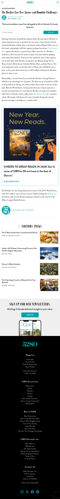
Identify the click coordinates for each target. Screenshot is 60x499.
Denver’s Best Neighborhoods (30, 421)
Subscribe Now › (12, 181)
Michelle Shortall (9, 267)
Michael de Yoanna (15, 17)
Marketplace (30, 403)
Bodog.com (52, 194)
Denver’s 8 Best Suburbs (11, 264)
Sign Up (51, 32)
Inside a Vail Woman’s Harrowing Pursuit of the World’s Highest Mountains (19, 249)
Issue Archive (30, 362)
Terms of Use (30, 456)
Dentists (30, 391)
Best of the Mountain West (30, 418)
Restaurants (30, 386)
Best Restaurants (30, 416)
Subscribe (30, 359)
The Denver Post (39, 94)
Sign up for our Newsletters (30, 451)
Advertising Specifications (30, 454)
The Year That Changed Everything (30, 431)
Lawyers (30, 396)
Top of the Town (30, 429)
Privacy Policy (30, 459)
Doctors (30, 393)
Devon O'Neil (7, 254)
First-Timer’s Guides (30, 423)
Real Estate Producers (30, 398)
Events (30, 388)
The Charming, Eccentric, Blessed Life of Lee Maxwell (19, 281)
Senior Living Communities (30, 401)
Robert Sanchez (8, 285)
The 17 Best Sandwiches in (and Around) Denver (20, 232)
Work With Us (30, 444)
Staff (18, 236)
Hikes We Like (30, 426)
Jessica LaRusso (8, 236)
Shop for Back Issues (30, 364)
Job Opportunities (30, 449)
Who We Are (30, 446)
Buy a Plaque (30, 367)
